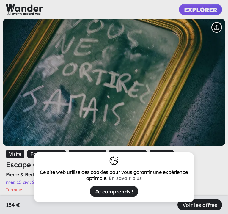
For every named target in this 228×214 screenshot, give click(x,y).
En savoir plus (125, 178)
